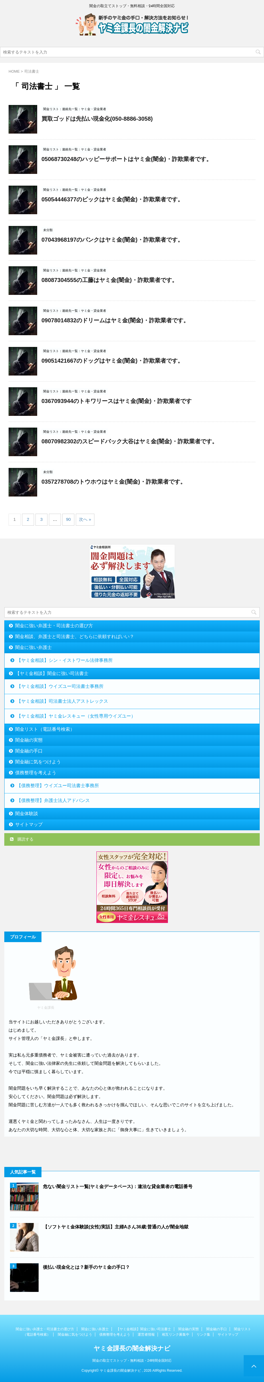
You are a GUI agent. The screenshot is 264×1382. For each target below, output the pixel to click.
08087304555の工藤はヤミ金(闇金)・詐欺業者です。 (109, 280)
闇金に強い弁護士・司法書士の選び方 (54, 625)
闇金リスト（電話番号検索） (45, 729)
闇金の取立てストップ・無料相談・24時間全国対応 (132, 1361)
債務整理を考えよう (35, 772)
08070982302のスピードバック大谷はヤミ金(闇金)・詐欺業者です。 (129, 441)
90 (68, 519)
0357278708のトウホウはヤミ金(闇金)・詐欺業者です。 (113, 481)
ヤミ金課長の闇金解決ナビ (132, 1348)
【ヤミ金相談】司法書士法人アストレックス (62, 701)
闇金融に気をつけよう (38, 761)
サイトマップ (29, 824)
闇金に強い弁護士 (33, 647)
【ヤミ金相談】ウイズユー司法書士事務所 (60, 686)
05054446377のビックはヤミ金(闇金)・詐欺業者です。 (112, 199)
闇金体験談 (26, 813)
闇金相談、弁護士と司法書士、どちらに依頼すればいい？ (74, 636)
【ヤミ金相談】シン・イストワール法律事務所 (65, 660)
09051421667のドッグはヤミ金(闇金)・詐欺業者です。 (112, 361)
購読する (21, 839)
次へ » (85, 519)
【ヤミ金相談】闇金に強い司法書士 (51, 673)
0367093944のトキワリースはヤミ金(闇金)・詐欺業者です (116, 401)
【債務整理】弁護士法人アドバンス (53, 800)
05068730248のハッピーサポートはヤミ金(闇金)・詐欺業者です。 (126, 159)
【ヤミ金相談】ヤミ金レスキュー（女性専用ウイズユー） (76, 716)
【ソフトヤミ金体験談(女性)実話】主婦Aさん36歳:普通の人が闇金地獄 (115, 1226)
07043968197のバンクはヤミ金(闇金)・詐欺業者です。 (112, 240)
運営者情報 (146, 1335)
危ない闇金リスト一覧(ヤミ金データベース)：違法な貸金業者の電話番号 (117, 1186)
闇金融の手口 (29, 750)
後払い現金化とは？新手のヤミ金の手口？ (86, 1267)
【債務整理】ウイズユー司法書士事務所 (58, 785)
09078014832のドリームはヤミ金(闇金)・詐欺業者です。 (115, 320)
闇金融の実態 (29, 740)
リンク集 (203, 1335)
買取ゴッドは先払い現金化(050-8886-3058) (97, 119)
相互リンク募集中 (175, 1335)
